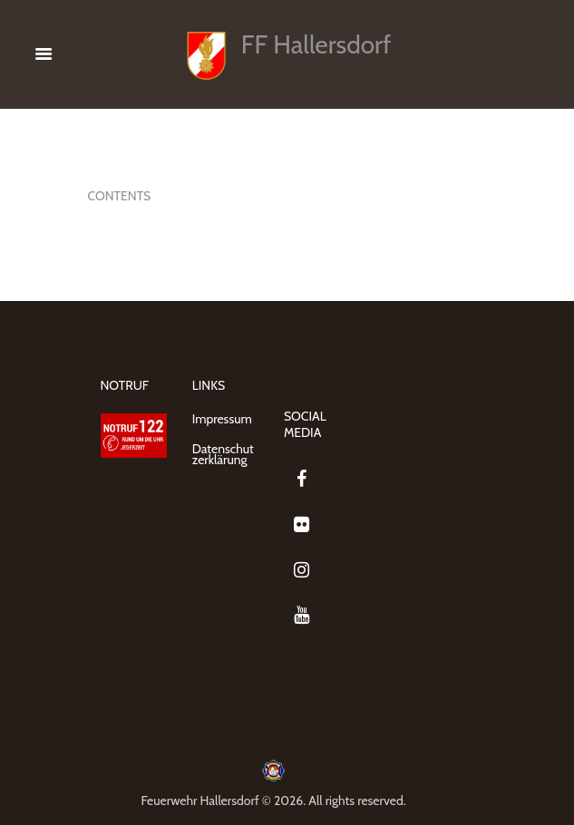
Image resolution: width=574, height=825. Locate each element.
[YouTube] (302, 616)
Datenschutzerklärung (223, 454)
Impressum (222, 419)
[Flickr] (302, 525)
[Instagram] (302, 570)
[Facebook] (302, 480)
